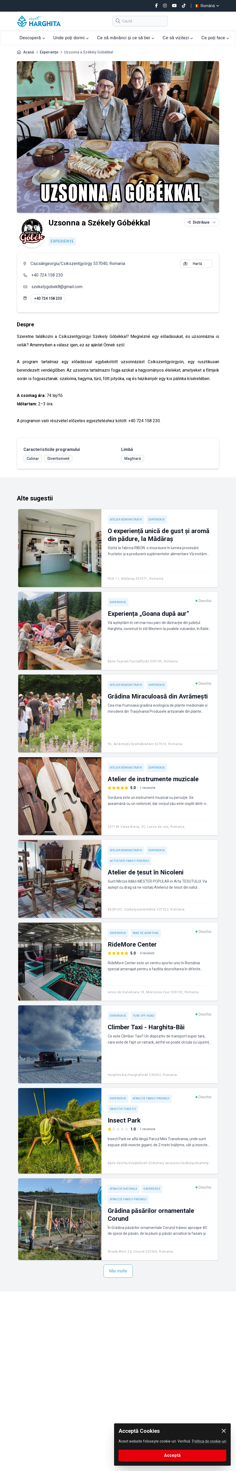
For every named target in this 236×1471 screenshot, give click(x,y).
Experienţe (49, 52)
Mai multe (118, 1270)
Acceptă (172, 1455)
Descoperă (32, 38)
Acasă (28, 52)
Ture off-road (143, 1015)
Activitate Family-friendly (129, 860)
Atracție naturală (123, 1188)
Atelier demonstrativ (126, 519)
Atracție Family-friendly (151, 1098)
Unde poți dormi (70, 38)
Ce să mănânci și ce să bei (125, 38)
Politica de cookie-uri (209, 1441)
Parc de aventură (146, 933)
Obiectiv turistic (123, 1109)
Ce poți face (215, 38)
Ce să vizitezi (178, 38)
